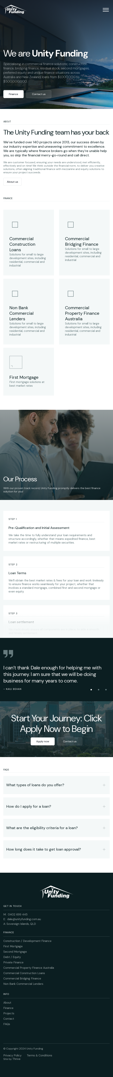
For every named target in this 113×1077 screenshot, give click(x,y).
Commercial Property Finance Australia (28, 968)
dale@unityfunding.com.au (24, 919)
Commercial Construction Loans (24, 973)
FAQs (6, 1024)
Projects (8, 1013)
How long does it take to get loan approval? (43, 849)
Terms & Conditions (39, 1055)
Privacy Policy (12, 1055)
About (7, 1002)
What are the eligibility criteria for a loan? (42, 827)
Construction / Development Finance (27, 941)
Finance (13, 94)
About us (12, 182)
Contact (8, 1019)
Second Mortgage (15, 951)
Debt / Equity (12, 957)
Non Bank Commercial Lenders (23, 984)
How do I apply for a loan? (28, 806)
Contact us (39, 94)
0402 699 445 (17, 914)
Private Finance (13, 962)
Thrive (16, 1059)
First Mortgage (13, 946)
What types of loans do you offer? (35, 785)
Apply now (42, 741)
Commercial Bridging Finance (22, 978)
